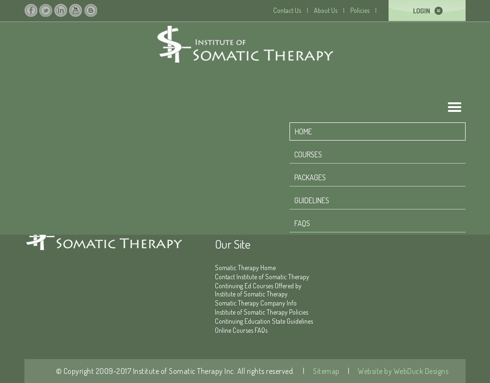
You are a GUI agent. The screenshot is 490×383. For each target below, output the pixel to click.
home (303, 131)
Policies (359, 10)
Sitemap (326, 371)
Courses (308, 154)
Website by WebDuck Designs (402, 371)
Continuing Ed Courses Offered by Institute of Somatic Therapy (258, 290)
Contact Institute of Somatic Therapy (262, 277)
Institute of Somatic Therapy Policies (261, 312)
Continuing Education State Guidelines (264, 321)
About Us (325, 10)
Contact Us (287, 10)
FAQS (302, 223)
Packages (310, 177)
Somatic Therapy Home (245, 267)
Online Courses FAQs (241, 330)
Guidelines (311, 200)
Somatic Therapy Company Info (256, 303)
